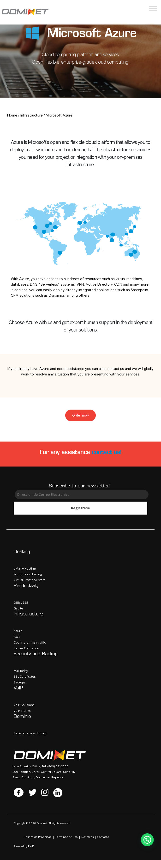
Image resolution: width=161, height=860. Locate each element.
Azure (18, 631)
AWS (17, 637)
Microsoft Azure (59, 115)
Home (12, 115)
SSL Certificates (25, 677)
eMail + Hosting (25, 568)
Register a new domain (30, 733)
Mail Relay (21, 671)
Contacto (103, 837)
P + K (31, 846)
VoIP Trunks (22, 711)
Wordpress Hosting (28, 574)
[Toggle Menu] (153, 8)
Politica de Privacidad (38, 837)
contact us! (107, 451)
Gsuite (18, 608)
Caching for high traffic (30, 642)
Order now (80, 415)
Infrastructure (31, 115)
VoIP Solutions (24, 705)
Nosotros (87, 837)
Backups (20, 682)
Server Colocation (26, 648)
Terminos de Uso (66, 837)
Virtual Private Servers (29, 580)
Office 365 (21, 603)
